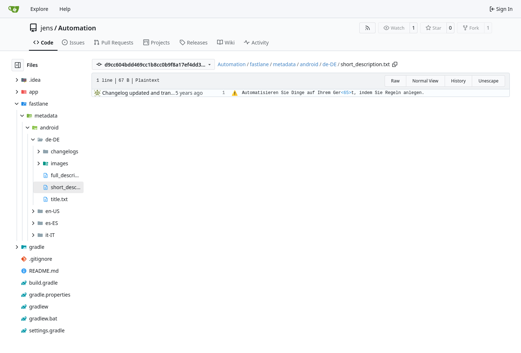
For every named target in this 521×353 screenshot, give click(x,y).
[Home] (14, 9)
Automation (77, 27)
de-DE (329, 64)
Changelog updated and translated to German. (157, 92)
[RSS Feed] (367, 27)
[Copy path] (394, 64)
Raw (395, 81)
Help (65, 8)
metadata (284, 64)
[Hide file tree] (18, 65)
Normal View (425, 81)
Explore (39, 8)
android (309, 64)
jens (47, 27)
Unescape (488, 81)
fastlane (259, 64)
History (458, 81)
